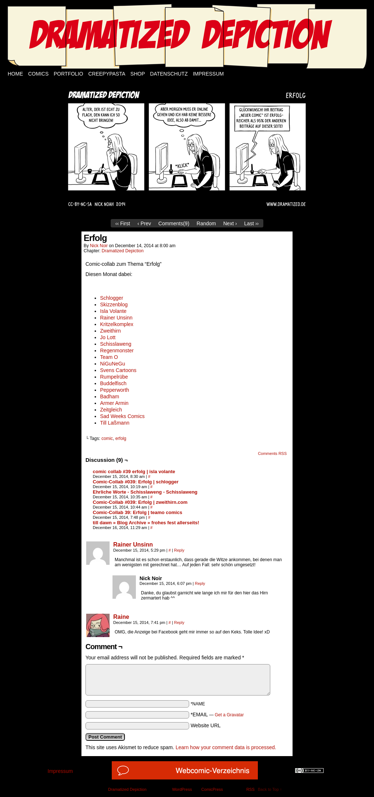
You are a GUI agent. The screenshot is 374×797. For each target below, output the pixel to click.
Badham (109, 396)
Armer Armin (114, 403)
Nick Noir (99, 245)
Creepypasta (106, 74)
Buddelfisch (113, 383)
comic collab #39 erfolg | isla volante (134, 471)
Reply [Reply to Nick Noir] (200, 583)
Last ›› (251, 223)
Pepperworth (114, 390)
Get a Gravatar (229, 714)
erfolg (120, 438)
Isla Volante (113, 311)
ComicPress (212, 789)
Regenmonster (117, 350)
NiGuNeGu (112, 364)
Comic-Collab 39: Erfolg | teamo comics (137, 512)
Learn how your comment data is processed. (226, 747)
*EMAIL (217, 714)
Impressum (208, 74)
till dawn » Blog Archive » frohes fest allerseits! (146, 522)
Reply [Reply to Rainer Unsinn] (179, 550)
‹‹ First (122, 223)
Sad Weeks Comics (122, 416)
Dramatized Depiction (123, 250)
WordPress (182, 789)
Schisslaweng (115, 344)
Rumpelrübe (114, 377)
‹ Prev (144, 223)
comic (107, 438)
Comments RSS (272, 453)
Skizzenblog (114, 304)
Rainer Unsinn (116, 318)
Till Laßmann (114, 423)
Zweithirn (110, 331)
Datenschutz (169, 74)
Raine (121, 617)
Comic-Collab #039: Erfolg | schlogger (136, 481)
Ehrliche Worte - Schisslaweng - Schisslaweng (145, 492)
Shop (137, 74)
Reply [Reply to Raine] (179, 622)
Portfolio (68, 74)
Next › (230, 223)
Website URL (206, 725)
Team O (109, 357)
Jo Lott (107, 337)
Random (206, 223)
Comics (38, 74)
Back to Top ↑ (270, 789)
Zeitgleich (111, 410)
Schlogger (111, 298)
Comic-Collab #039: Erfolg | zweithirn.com (140, 502)
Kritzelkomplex (116, 324)
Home (15, 74)
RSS (250, 789)
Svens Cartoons (118, 370)
